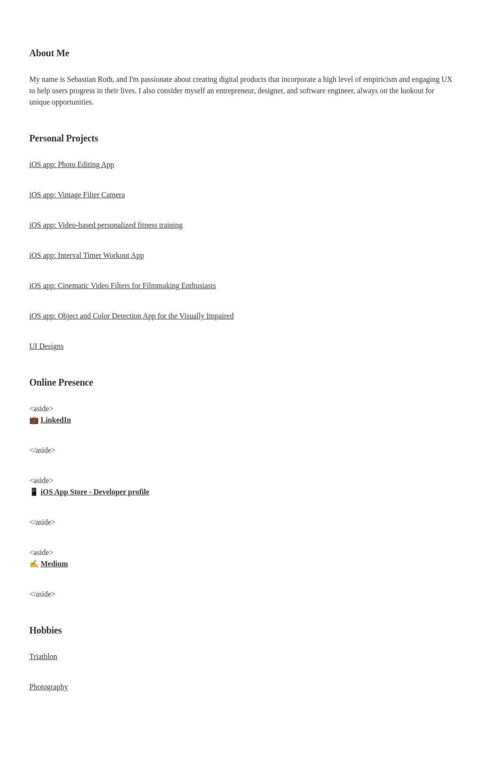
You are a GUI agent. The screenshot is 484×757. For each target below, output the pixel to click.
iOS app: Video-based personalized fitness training (105, 225)
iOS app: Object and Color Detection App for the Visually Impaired (131, 316)
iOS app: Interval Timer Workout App (86, 255)
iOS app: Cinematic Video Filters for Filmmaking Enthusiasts (122, 286)
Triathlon (43, 656)
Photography (48, 687)
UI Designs (46, 346)
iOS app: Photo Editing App (71, 164)
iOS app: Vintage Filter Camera (77, 195)
